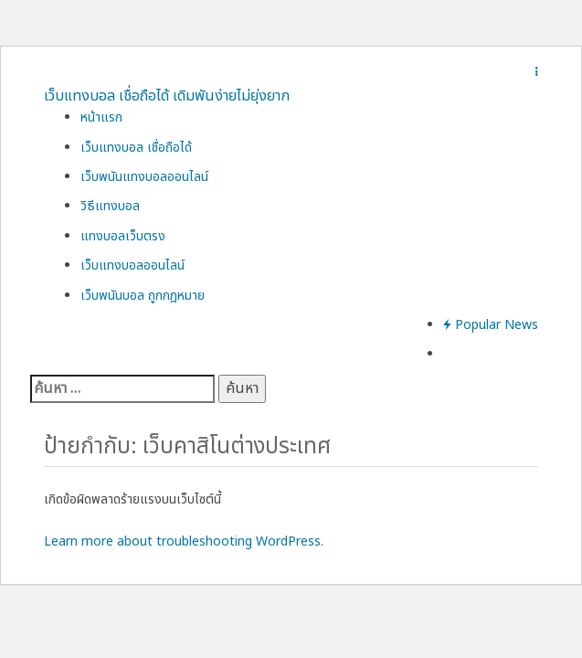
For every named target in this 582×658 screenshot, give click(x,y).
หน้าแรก (101, 117)
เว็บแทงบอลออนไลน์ (132, 265)
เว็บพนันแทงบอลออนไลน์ (144, 176)
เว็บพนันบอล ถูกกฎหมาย (142, 295)
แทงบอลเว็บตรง (122, 236)
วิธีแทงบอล (110, 206)
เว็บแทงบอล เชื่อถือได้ (136, 147)
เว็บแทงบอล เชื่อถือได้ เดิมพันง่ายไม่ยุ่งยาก (167, 96)
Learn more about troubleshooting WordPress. (183, 541)
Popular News (490, 324)
